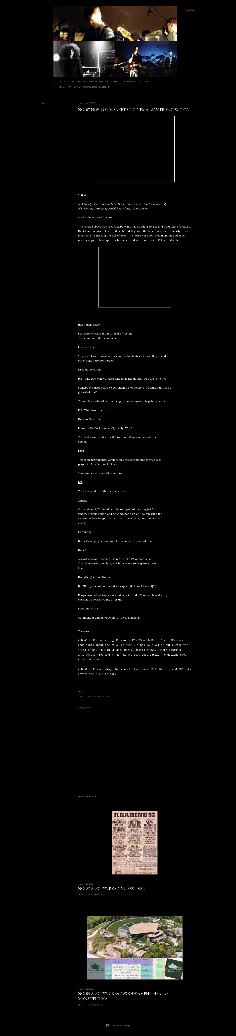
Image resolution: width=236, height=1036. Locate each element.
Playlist (82, 217)
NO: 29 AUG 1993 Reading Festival (111, 888)
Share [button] (44, 103)
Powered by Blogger (118, 1026)
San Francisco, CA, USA (98, 696)
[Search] (189, 10)
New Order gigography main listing (89, 87)
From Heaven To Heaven (137, 81)
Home (57, 87)
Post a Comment (94, 894)
